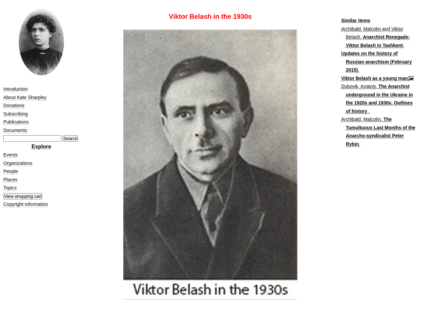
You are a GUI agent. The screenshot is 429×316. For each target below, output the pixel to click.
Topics (10, 187)
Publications (16, 122)
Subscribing (15, 114)
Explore (41, 146)
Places (10, 179)
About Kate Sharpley (24, 97)
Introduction (15, 89)
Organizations (17, 163)
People (10, 171)
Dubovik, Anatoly (358, 86)
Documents (15, 130)
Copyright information (25, 204)
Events (10, 154)
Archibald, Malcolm (361, 29)
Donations (13, 105)
